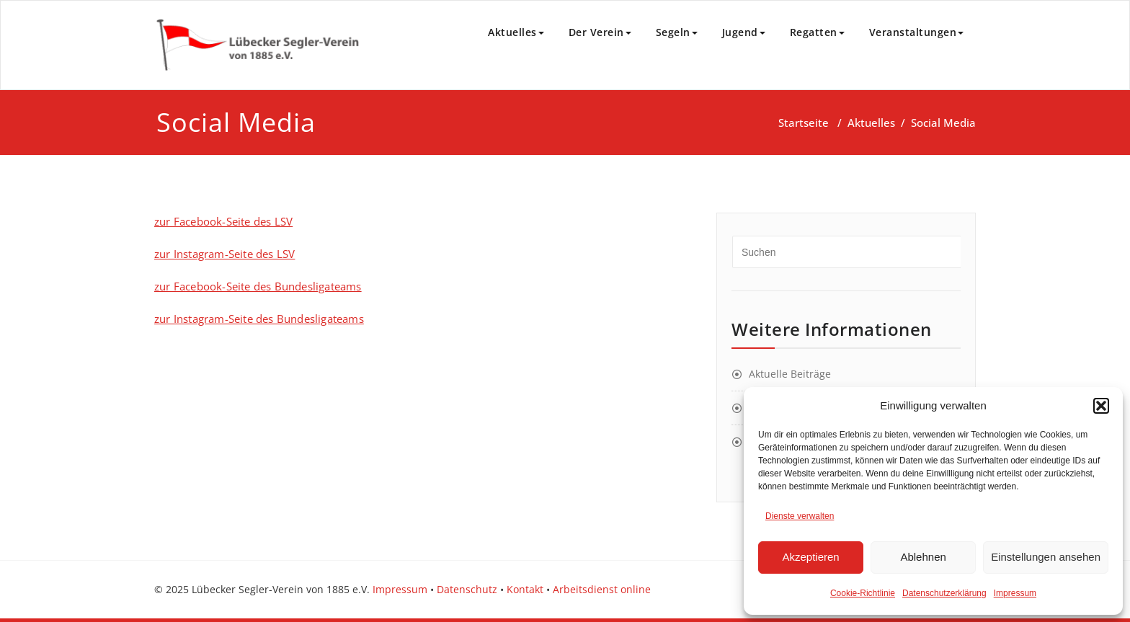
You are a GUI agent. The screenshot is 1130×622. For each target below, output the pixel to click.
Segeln (677, 32)
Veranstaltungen (916, 32)
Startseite (803, 122)
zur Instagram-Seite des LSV (224, 253)
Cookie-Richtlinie (862, 593)
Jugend (743, 32)
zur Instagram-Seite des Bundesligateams (259, 318)
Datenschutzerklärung (944, 593)
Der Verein (600, 32)
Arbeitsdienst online (602, 589)
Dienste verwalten (799, 516)
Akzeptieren (810, 557)
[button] (1101, 406)
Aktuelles (516, 32)
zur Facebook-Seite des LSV (223, 221)
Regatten (817, 32)
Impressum (1015, 593)
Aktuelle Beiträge (790, 374)
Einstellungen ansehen (1045, 557)
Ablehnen (923, 557)
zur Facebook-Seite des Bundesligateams (258, 286)
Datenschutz (467, 589)
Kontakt (525, 589)
